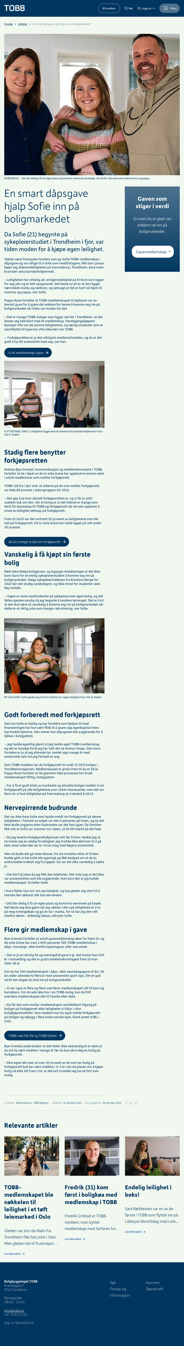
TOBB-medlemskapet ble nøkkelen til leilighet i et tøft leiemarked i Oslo (28, 1201)
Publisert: (57, 1103)
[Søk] (128, 8)
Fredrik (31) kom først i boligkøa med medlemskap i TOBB (91, 1194)
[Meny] (169, 8)
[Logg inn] (146, 8)
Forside (8, 24)
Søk (113, 1282)
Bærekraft (154, 1288)
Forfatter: (9, 1103)
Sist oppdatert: (93, 1103)
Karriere (153, 1282)
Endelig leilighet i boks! (148, 1190)
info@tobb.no (14, 1310)
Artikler (22, 24)
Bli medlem (109, 8)
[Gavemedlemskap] (153, 252)
